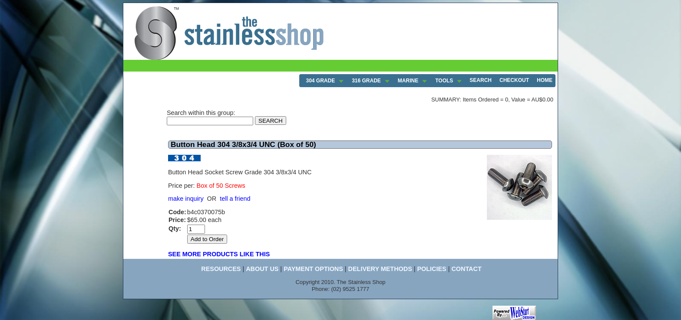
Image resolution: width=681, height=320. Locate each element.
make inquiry (186, 198)
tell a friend (235, 198)
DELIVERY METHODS (380, 268)
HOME (544, 80)
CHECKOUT (514, 80)
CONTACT (466, 268)
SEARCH (480, 80)
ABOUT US (262, 268)
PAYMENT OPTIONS (313, 268)
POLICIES (431, 268)
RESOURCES (221, 268)
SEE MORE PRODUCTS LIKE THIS (219, 254)
